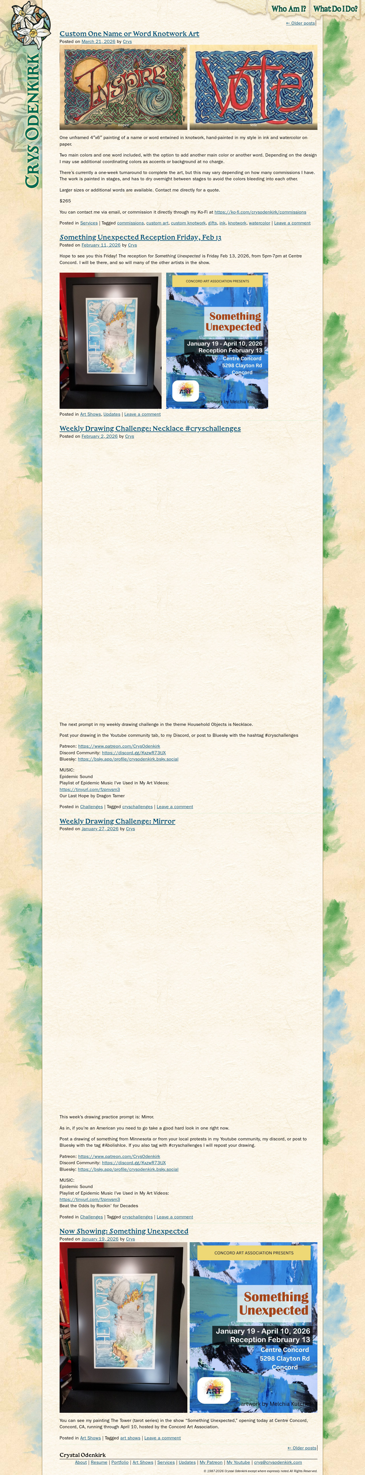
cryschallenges (137, 806)
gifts (212, 223)
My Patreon (211, 1462)
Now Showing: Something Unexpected (124, 1231)
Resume (99, 1462)
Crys (127, 41)
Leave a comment (292, 223)
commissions (130, 223)
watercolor (259, 223)
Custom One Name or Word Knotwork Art (129, 33)
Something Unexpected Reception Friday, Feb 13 (140, 237)
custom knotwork (188, 223)
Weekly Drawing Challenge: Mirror (117, 821)
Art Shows (90, 414)
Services (89, 223)
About (81, 1462)
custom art (157, 223)
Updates (111, 414)
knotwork (237, 223)
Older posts (300, 23)
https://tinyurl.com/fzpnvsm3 (90, 789)
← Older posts (302, 1448)
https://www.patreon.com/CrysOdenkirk (119, 746)
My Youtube (238, 1462)
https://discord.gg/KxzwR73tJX (134, 752)
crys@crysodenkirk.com (278, 1462)
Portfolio (120, 1462)
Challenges (91, 806)
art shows (130, 1438)
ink (222, 223)
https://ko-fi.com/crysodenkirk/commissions (260, 212)
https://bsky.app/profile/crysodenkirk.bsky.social (128, 759)
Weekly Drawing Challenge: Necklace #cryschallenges (150, 428)
